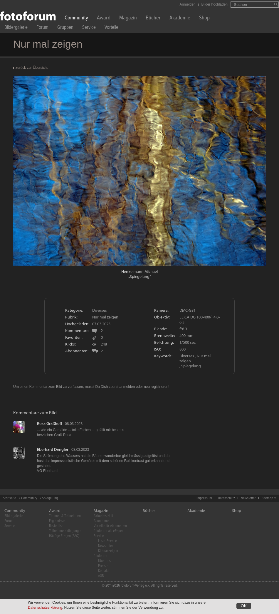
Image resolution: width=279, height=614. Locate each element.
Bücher (153, 18)
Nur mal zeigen (105, 317)
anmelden (127, 387)
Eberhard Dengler (52, 449)
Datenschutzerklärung (45, 608)
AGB (101, 575)
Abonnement (102, 520)
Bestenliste (56, 525)
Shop (204, 18)
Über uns (104, 560)
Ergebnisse (57, 520)
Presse (102, 565)
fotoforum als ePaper (108, 530)
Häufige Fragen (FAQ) (64, 535)
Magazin (128, 18)
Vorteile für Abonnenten (110, 525)
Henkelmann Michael (139, 271)
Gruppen (65, 28)
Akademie (179, 18)
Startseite (9, 498)
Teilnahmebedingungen (65, 530)
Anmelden (188, 4)
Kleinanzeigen (108, 550)
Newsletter (248, 498)
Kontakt (103, 570)
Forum (42, 28)
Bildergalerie (16, 28)
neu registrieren (156, 387)
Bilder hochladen (214, 4)
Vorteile (111, 28)
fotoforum (100, 555)
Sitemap (267, 498)
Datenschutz (226, 498)
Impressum (204, 498)
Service (89, 28)
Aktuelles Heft (103, 515)
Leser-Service (107, 540)
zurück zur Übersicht (32, 68)
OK (244, 606)
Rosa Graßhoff (49, 423)
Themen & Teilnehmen (65, 515)
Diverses (99, 310)
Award (103, 18)
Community (76, 18)
